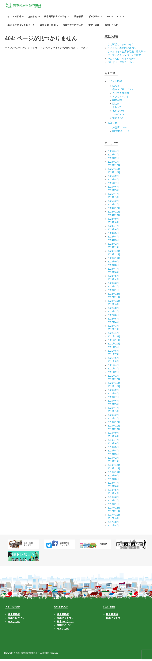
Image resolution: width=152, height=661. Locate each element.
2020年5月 (113, 406)
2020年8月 (113, 396)
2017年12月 (114, 510)
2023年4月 (113, 281)
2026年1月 (113, 164)
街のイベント (119, 120)
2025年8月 (113, 182)
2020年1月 (113, 421)
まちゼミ (117, 109)
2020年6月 (113, 403)
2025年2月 (113, 203)
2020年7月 (113, 399)
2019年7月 (113, 442)
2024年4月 (113, 239)
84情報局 (117, 102)
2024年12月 (114, 210)
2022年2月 (113, 331)
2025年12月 (114, 167)
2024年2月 (113, 246)
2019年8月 (113, 438)
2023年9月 (113, 264)
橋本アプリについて (73, 27)
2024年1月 (113, 249)
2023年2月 (113, 289)
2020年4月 (113, 410)
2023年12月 (114, 253)
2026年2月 (113, 160)
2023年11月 (114, 256)
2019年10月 (114, 431)
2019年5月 (113, 449)
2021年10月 (114, 346)
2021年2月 (113, 374)
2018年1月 (113, 506)
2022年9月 (113, 306)
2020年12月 (114, 381)
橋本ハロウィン (16, 620)
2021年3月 (113, 371)
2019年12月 (114, 424)
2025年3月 (113, 199)
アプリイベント (120, 98)
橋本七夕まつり (65, 620)
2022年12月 (114, 296)
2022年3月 (113, 328)
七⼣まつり (118, 113)
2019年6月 (113, 445)
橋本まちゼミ (64, 627)
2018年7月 (113, 485)
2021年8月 (113, 353)
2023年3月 (113, 285)
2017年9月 (113, 520)
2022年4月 (113, 324)
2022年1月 (113, 335)
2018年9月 (113, 478)
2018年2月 (113, 503)
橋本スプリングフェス (124, 91)
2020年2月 (113, 417)
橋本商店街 (63, 616)
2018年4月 (113, 495)
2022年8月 (113, 310)
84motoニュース (121, 133)
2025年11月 (114, 171)
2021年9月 (113, 349)
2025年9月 (113, 178)
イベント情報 (15, 18)
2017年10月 (114, 517)
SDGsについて (116, 18)
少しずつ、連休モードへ (121, 64)
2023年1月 (113, 292)
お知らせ (34, 18)
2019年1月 (113, 463)
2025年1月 (113, 207)
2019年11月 (114, 428)
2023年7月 (113, 271)
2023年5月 (113, 278)
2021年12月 (114, 338)
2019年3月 (113, 456)
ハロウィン (118, 116)
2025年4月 (113, 196)
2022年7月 (113, 314)
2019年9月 (113, 435)
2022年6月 (113, 317)
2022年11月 (114, 299)
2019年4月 (113, 453)
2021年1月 (113, 378)
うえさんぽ (14, 624)
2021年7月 (113, 356)
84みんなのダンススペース (21, 27)
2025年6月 (113, 189)
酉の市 (115, 106)
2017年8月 (113, 524)
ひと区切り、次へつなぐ (121, 46)
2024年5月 (113, 235)
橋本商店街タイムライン (56, 18)
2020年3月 (113, 413)
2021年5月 (113, 363)
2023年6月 (113, 274)
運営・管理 (93, 27)
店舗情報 (78, 18)
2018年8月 (113, 481)
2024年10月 (114, 217)
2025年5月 (113, 192)
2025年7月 (113, 185)
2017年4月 (113, 528)
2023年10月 (114, 260)
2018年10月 (114, 474)
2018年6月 (113, 488)
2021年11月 (114, 342)
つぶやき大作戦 (120, 95)
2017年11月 (114, 513)
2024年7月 (113, 228)
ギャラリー (95, 18)
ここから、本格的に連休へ (122, 50)
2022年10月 (114, 303)
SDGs (115, 88)
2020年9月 (113, 392)
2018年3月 (113, 499)
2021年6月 (113, 360)
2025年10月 (114, 174)
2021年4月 (113, 367)
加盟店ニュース (120, 129)
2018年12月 (114, 467)
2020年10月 (114, 388)
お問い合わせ (111, 27)
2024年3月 (113, 242)
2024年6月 (113, 231)
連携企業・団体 (49, 27)
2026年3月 (113, 157)
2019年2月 (113, 460)
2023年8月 (113, 267)
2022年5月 (113, 321)
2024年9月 (113, 221)
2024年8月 (113, 224)
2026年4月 (113, 153)
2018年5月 (113, 492)
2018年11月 (114, 470)
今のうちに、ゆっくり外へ (122, 61)
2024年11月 (114, 214)
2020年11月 (114, 385)
